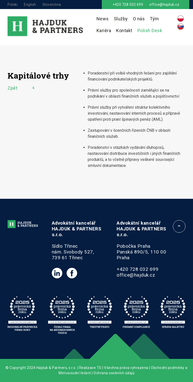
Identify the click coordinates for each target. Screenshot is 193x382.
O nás (139, 18)
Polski (13, 5)
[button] (10, 372)
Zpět (12, 88)
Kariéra (103, 30)
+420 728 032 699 (128, 5)
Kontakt (124, 30)
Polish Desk (149, 30)
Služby (121, 18)
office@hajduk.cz (164, 5)
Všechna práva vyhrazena (126, 368)
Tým (154, 18)
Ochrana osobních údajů (113, 373)
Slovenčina (51, 5)
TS (99, 368)
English (30, 5)
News (102, 18)
